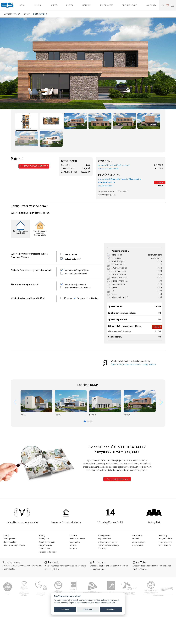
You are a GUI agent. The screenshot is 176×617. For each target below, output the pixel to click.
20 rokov (68, 298)
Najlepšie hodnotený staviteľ (22, 522)
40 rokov (94, 298)
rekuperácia (116, 254)
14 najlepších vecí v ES (110, 522)
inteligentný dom (118, 271)
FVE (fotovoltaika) (119, 268)
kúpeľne (73, 545)
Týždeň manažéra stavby (108, 545)
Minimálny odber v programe (40, 233)
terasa (114, 294)
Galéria (86, 5)
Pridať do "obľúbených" (34, 166)
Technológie (129, 5)
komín (114, 287)
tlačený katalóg (10, 542)
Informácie (106, 5)
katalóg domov (10, 538)
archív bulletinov (138, 542)
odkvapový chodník (119, 297)
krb (112, 290)
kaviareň (135, 538)
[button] (85, 421)
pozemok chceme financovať (77, 287)
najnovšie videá (104, 538)
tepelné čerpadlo (118, 261)
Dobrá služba (44, 548)
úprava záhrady (118, 284)
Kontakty (151, 5)
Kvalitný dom (44, 538)
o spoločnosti (137, 545)
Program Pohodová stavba (66, 522)
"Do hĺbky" (102, 548)
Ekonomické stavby (7, 5)
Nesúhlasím (111, 609)
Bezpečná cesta (45, 545)
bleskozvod (116, 258)
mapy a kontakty (165, 538)
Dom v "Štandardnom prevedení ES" (20, 232)
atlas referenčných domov (14, 545)
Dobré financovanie (47, 542)
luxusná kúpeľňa (118, 274)
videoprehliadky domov (107, 542)
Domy (22, 5)
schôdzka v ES (165, 545)
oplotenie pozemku (119, 277)
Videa (54, 5)
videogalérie (75, 542)
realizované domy (77, 538)
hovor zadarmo (165, 542)
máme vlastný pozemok (75, 284)
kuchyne (73, 548)
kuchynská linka (118, 264)
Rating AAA (154, 522)
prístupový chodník (119, 280)
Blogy (69, 5)
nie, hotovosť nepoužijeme (77, 270)
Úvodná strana (12, 14)
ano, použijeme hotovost (76, 273)
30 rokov (81, 298)
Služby (38, 5)
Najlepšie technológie (47, 552)
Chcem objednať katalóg (117, 479)
